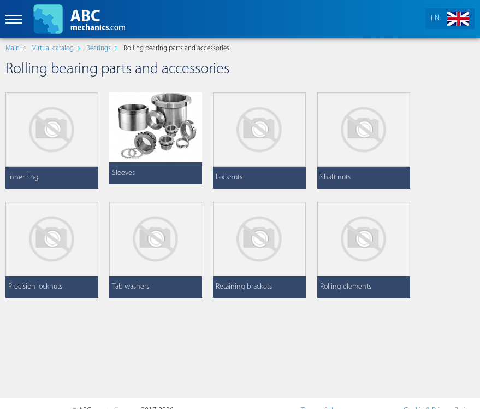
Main (12, 48)
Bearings (98, 48)
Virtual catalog (53, 48)
